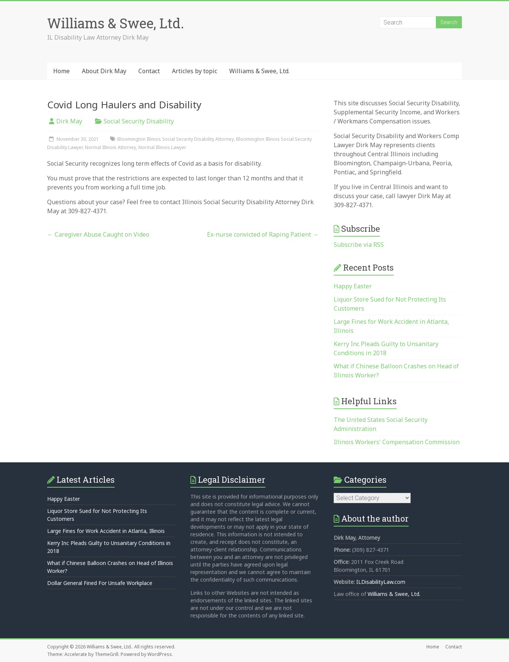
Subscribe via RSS (359, 244)
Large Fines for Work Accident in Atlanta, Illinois (106, 530)
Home (61, 71)
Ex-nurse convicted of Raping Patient (263, 234)
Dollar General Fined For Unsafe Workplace (99, 583)
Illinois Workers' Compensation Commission (397, 442)
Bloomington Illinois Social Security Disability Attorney (175, 139)
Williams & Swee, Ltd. (115, 23)
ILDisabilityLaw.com (380, 581)
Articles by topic (194, 71)
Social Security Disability (139, 121)
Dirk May (69, 121)
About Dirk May (104, 71)
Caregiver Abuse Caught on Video (98, 234)
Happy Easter (353, 286)
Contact (149, 71)
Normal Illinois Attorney (110, 147)
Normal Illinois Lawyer (162, 147)
